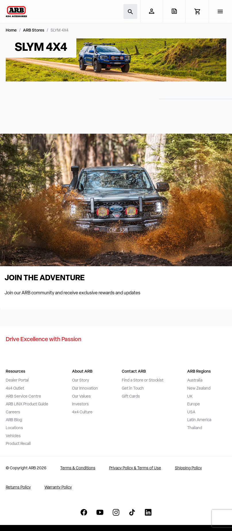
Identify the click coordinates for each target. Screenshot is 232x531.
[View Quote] (174, 11)
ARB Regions (199, 371)
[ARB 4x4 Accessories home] (16, 11)
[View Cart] (197, 11)
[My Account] (151, 11)
